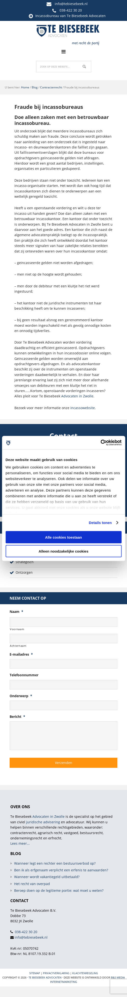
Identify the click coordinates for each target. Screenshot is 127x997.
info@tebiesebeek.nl (71, 3)
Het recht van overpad (32, 883)
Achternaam (18, 645)
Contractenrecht (51, 87)
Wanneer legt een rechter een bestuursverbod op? (55, 863)
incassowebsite (82, 408)
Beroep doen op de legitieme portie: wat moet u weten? (58, 890)
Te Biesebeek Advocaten (45, 977)
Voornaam (17, 629)
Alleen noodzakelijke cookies (64, 551)
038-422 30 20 (71, 10)
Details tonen (100, 523)
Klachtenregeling (85, 973)
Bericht (17, 716)
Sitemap (34, 973)
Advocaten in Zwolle (77, 396)
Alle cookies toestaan (63, 537)
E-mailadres (21, 654)
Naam (16, 611)
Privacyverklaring (56, 973)
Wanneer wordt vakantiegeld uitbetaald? (46, 876)
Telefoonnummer (24, 675)
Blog (35, 87)
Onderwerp (21, 696)
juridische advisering (43, 822)
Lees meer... (20, 843)
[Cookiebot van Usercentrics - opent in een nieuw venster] (100, 443)
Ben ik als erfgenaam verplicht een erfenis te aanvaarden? (61, 870)
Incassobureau (47, 15)
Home (25, 87)
